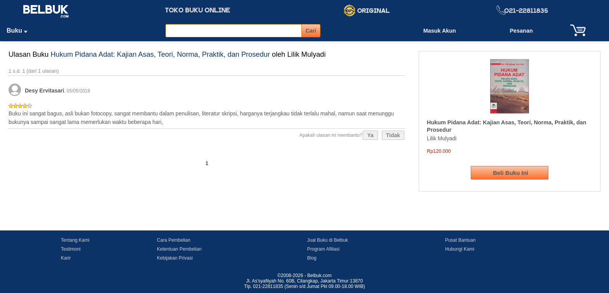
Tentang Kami (75, 240)
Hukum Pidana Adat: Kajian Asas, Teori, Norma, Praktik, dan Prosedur (160, 54)
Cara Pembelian (173, 240)
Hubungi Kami (459, 249)
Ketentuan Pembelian (179, 249)
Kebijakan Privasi (175, 258)
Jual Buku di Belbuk (327, 240)
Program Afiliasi (323, 249)
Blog (312, 258)
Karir (66, 258)
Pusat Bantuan (460, 240)
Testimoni (71, 249)
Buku (20, 30)
